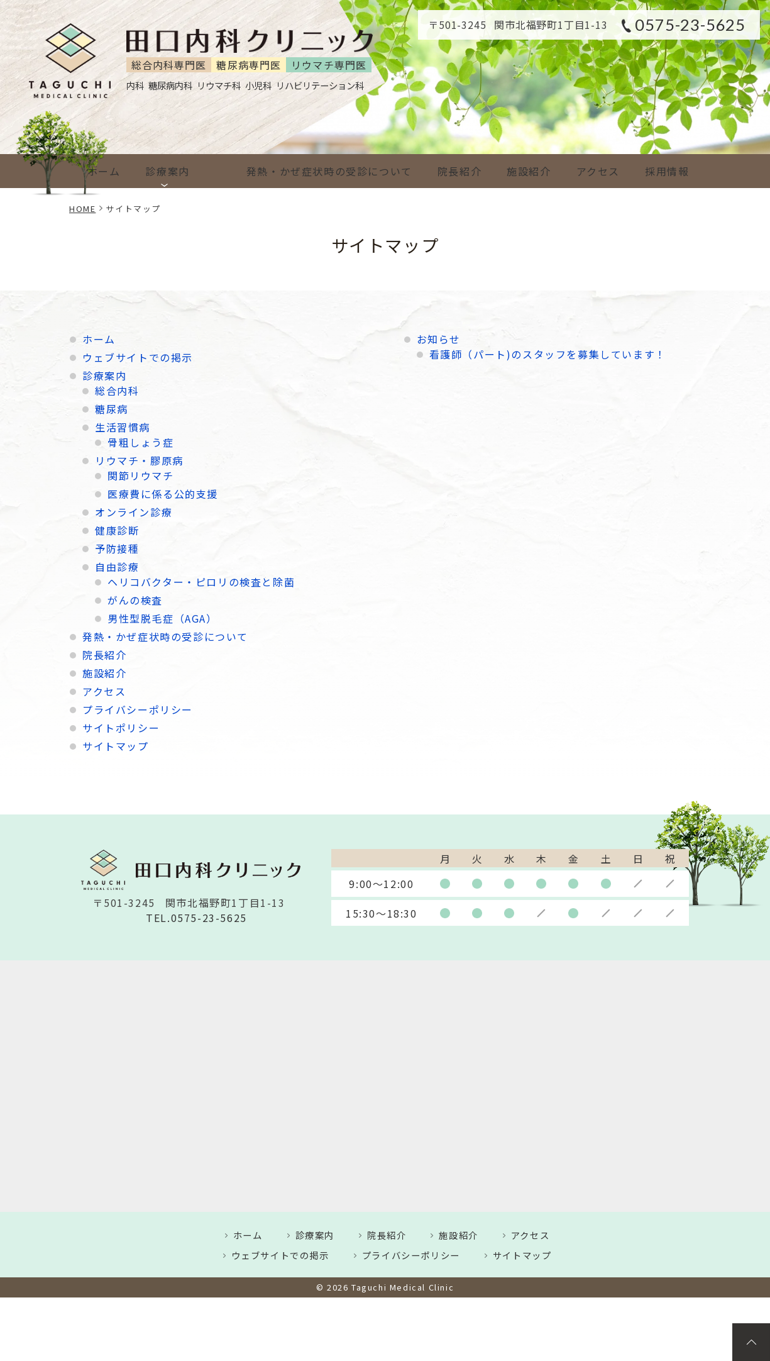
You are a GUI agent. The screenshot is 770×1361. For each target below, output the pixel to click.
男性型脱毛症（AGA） (162, 618)
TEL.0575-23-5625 (196, 918)
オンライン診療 (133, 511)
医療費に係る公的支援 (162, 493)
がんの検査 (135, 600)
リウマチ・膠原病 (139, 460)
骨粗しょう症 (140, 442)
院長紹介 (441, 171)
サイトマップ (115, 745)
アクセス (589, 171)
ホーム (101, 171)
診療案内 (170, 171)
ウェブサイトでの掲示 (137, 357)
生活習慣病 (122, 427)
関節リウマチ (140, 475)
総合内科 (117, 390)
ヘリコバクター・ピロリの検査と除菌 (201, 581)
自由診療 (117, 566)
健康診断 (117, 530)
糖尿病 (111, 408)
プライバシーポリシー (137, 709)
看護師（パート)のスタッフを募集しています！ (547, 354)
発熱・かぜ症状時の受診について (305, 171)
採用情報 (663, 171)
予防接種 (117, 548)
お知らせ (439, 339)
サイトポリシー (121, 727)
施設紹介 (515, 171)
